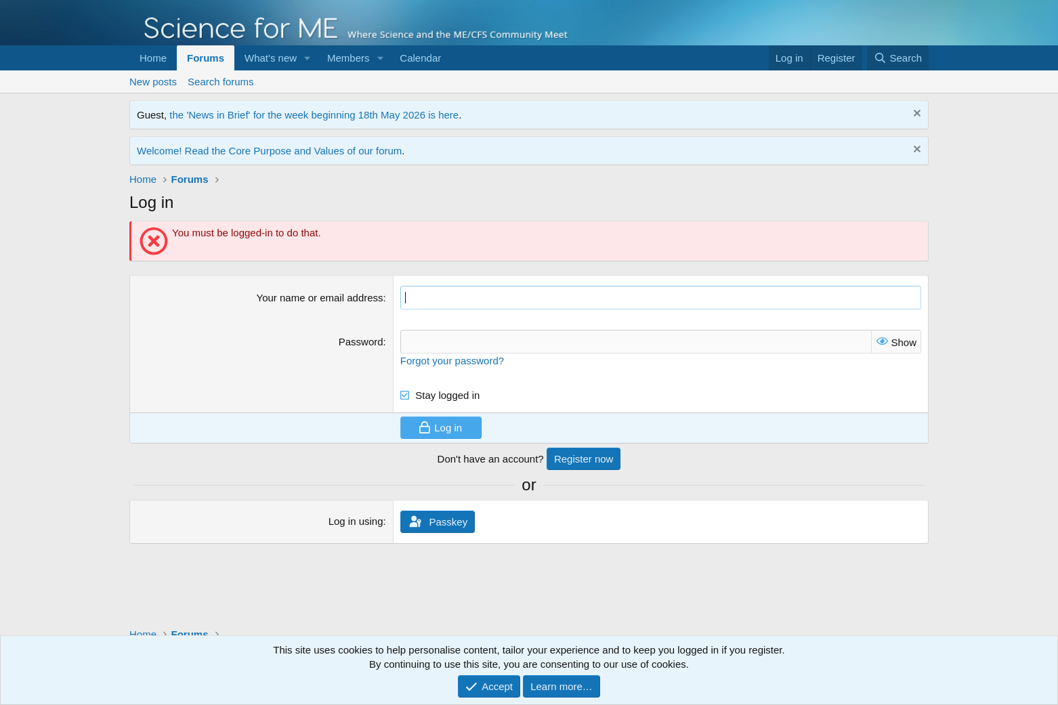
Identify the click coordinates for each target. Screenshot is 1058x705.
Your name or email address (320, 297)
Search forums (221, 81)
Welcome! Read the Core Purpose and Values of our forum (269, 150)
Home (153, 58)
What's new (271, 58)
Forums (205, 58)
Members (348, 58)
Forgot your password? (452, 360)
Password (361, 341)
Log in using (356, 521)
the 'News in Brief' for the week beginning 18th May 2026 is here (314, 115)
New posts (153, 81)
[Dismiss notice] (915, 115)
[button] (307, 57)
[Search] (898, 57)
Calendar (420, 58)
